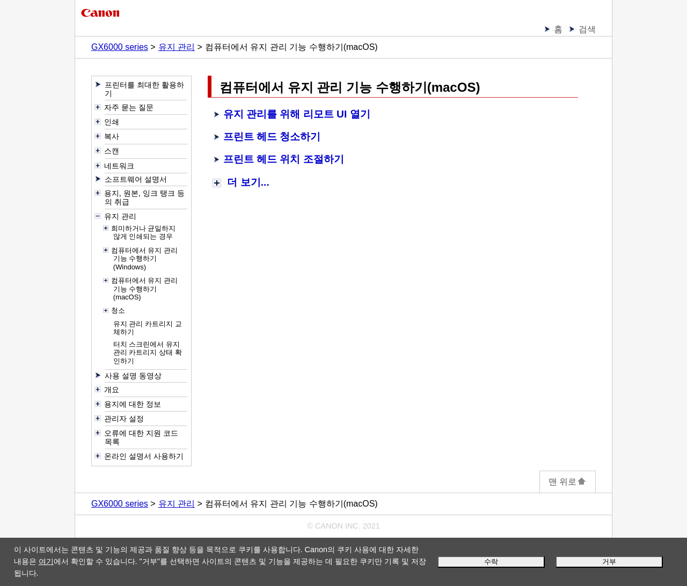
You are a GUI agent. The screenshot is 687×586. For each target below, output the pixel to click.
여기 (46, 561)
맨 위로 (568, 481)
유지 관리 (176, 47)
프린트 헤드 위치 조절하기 (283, 159)
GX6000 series (119, 47)
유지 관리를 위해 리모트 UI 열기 (296, 114)
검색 (587, 29)
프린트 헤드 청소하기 (272, 136)
